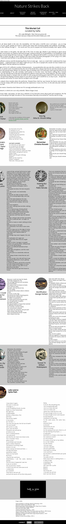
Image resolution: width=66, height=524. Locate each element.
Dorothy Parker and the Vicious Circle (18, 119)
